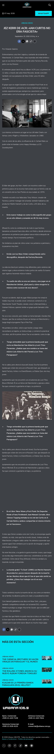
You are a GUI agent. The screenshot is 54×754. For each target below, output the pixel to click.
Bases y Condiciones (9, 739)
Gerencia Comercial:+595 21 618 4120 (10, 725)
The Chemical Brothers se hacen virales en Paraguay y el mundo (20, 695)
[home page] (26, 5)
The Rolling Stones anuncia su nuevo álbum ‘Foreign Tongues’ (19, 707)
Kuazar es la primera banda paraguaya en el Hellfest (17, 719)
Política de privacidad (25, 739)
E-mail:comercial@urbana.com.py (39, 725)
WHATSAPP (43, 13)
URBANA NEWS (27, 23)
